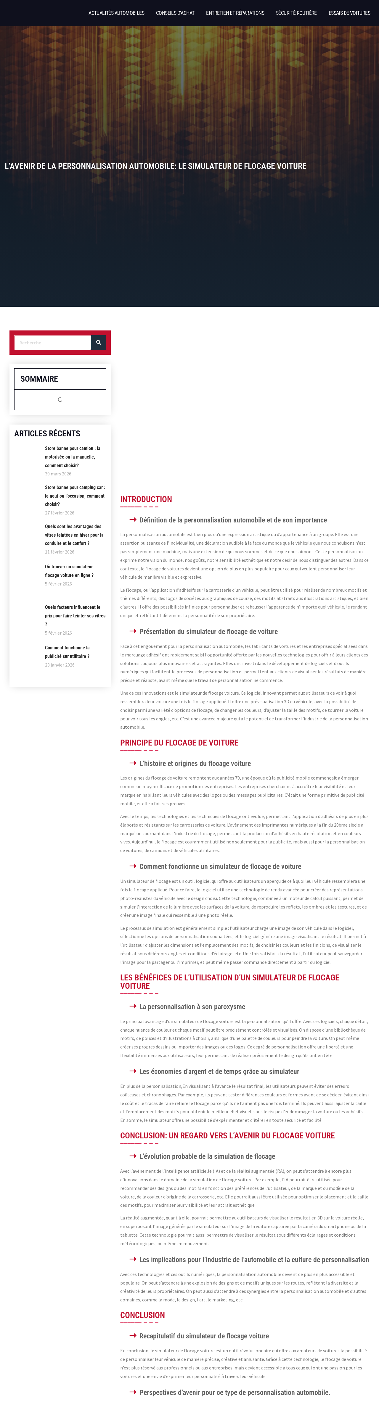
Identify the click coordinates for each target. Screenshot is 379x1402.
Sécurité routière (296, 13)
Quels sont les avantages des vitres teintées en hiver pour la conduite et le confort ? (74, 535)
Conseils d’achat (175, 13)
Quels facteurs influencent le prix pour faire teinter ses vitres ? (75, 615)
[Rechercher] (98, 342)
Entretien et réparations (235, 13)
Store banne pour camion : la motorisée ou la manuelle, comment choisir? (72, 457)
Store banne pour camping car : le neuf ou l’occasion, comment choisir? (75, 496)
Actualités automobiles (116, 13)
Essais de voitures (349, 13)
